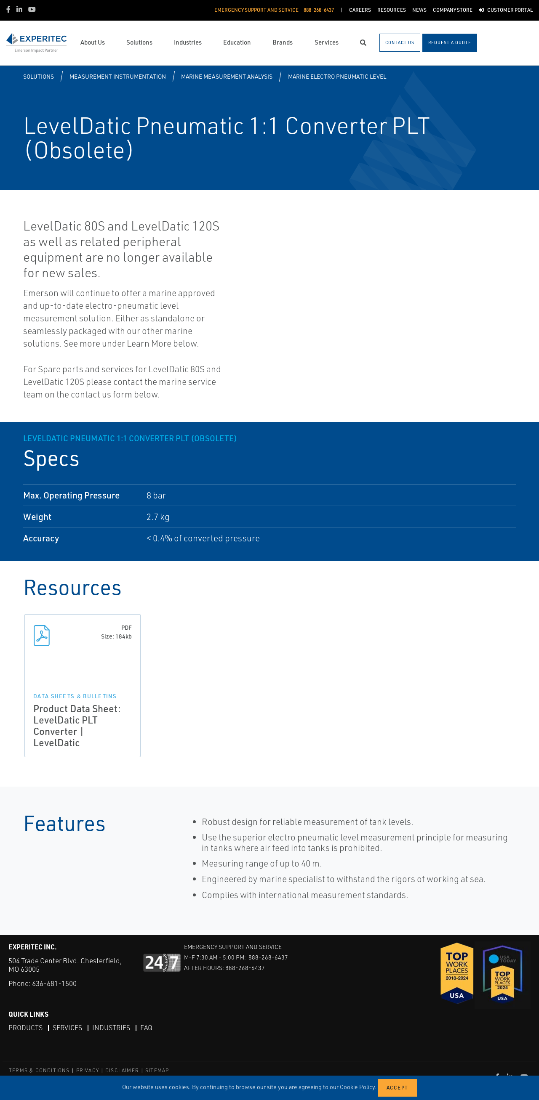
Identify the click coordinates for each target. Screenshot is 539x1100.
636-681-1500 (54, 983)
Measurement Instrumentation (117, 76)
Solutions (38, 76)
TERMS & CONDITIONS (39, 1070)
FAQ (146, 1027)
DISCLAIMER (122, 1070)
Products (25, 1027)
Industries (111, 1027)
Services (67, 1027)
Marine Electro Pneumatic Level (337, 76)
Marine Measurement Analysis (226, 76)
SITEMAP (157, 1070)
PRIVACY (87, 1070)
